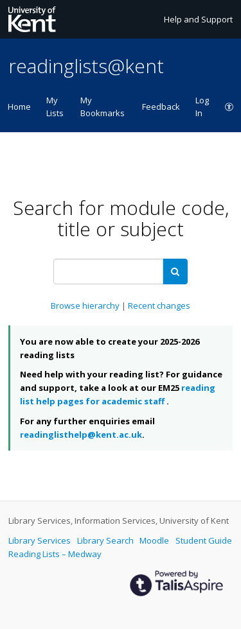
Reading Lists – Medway (55, 554)
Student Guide (203, 540)
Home (19, 106)
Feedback (161, 106)
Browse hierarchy (86, 305)
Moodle (155, 540)
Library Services (40, 540)
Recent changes (159, 305)
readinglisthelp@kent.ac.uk (81, 434)
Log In (202, 106)
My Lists (55, 106)
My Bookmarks (102, 106)
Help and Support (198, 19)
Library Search (106, 540)
